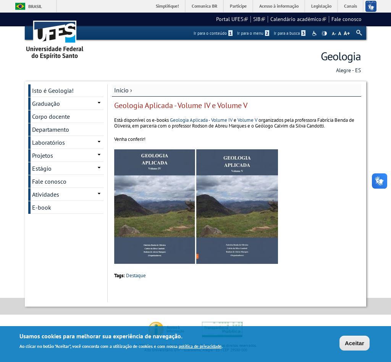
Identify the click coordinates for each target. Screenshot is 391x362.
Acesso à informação (279, 6)
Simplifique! (167, 6)
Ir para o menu (253, 33)
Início (121, 90)
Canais (350, 6)
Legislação (321, 6)
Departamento (50, 129)
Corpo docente (51, 116)
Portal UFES (232, 19)
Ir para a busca (289, 33)
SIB (259, 19)
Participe (238, 6)
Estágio (42, 168)
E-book (41, 207)
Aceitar (354, 343)
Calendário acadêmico (298, 19)
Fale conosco (346, 19)
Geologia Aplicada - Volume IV (201, 120)
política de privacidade (200, 347)
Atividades (45, 194)
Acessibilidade (315, 33)
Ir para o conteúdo (213, 33)
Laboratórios (48, 142)
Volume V (247, 120)
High (324, 33)
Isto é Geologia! (53, 90)
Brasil (35, 6)
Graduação (46, 103)
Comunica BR (204, 6)
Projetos (42, 155)
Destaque (136, 275)
